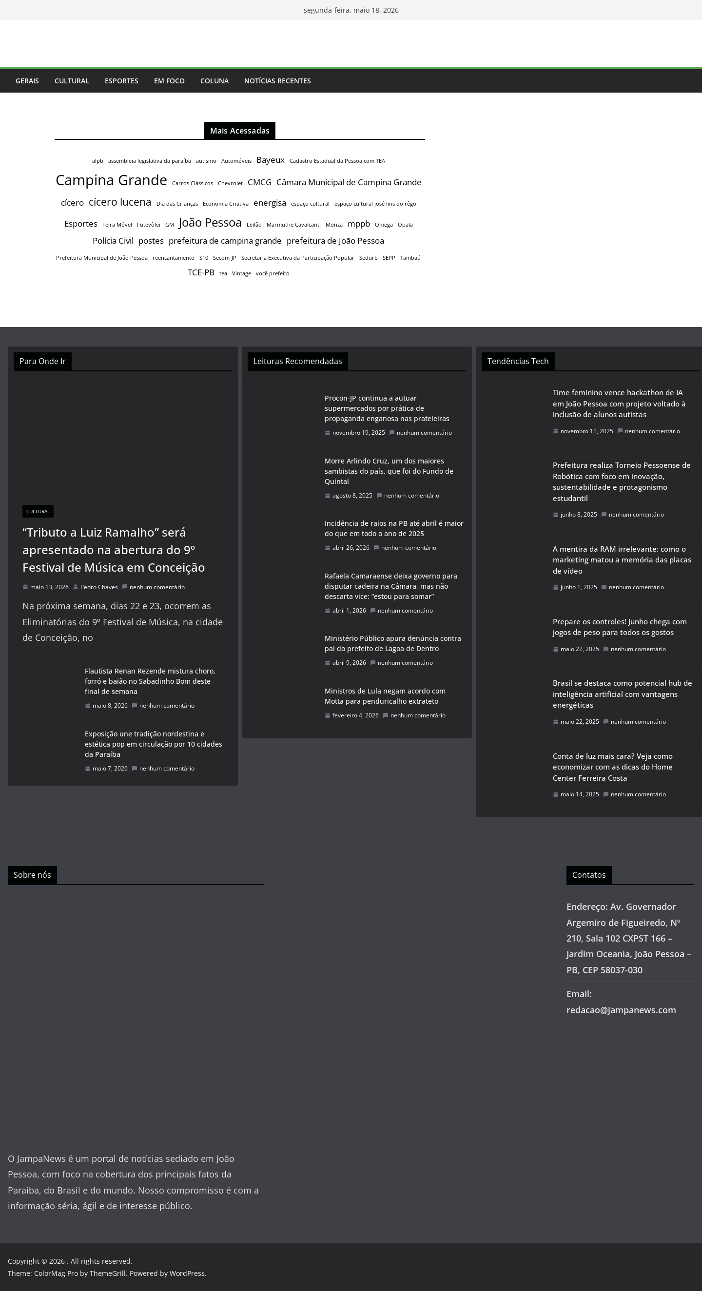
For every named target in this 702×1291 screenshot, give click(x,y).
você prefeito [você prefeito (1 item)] (273, 273)
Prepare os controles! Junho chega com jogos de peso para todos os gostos (620, 627)
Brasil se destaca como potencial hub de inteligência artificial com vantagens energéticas (622, 694)
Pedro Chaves (99, 587)
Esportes (121, 80)
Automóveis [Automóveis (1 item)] (236, 160)
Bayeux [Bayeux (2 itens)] (270, 159)
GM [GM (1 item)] (169, 224)
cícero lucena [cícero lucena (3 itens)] (120, 202)
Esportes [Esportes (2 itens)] (81, 223)
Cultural (72, 80)
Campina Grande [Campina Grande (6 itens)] (111, 180)
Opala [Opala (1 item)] (405, 224)
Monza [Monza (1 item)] (334, 224)
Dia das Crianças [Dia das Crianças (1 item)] (177, 203)
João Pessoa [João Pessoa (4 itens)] (210, 222)
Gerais (27, 80)
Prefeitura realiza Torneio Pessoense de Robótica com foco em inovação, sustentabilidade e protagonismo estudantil (622, 481)
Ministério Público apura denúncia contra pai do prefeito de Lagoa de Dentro (393, 643)
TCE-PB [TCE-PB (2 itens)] (201, 272)
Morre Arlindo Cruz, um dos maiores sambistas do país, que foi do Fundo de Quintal (389, 471)
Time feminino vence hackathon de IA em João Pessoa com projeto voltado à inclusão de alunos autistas (619, 403)
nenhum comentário (153, 587)
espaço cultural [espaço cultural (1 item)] (310, 203)
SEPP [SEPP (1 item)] (389, 257)
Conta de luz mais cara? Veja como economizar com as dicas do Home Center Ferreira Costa (613, 767)
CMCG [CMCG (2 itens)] (260, 182)
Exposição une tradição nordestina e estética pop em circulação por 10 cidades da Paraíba (153, 744)
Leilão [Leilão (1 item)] (254, 224)
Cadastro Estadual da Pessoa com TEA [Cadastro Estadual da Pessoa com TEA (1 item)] (337, 160)
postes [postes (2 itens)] (151, 240)
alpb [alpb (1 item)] (97, 160)
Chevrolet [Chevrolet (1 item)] (230, 183)
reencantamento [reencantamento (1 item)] (174, 257)
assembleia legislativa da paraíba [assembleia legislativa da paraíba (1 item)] (149, 160)
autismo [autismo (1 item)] (206, 160)
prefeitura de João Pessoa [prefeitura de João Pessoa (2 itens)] (335, 240)
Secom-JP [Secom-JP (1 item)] (224, 257)
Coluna (214, 80)
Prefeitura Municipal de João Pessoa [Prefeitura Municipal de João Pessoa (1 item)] (102, 257)
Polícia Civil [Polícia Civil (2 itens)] (113, 240)
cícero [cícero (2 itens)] (72, 202)
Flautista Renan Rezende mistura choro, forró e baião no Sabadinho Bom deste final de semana (150, 681)
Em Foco (169, 80)
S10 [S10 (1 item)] (203, 257)
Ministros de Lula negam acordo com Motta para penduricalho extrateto (385, 696)
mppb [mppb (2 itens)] (359, 223)
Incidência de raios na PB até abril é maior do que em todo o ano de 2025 (394, 528)
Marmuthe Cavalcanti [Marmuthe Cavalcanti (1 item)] (294, 224)
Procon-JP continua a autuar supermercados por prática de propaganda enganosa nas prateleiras (387, 408)
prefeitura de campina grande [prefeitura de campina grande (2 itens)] (225, 240)
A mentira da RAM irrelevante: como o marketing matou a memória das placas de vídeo (622, 560)
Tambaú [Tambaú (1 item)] (410, 257)
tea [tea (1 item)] (223, 273)
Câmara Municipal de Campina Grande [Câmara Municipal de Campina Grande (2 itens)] (349, 182)
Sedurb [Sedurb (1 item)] (368, 257)
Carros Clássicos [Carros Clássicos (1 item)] (192, 183)
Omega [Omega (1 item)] (384, 224)
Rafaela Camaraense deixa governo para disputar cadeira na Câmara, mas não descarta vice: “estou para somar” (391, 586)
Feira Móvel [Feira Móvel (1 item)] (117, 224)
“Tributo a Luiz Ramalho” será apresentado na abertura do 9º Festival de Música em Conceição (113, 549)
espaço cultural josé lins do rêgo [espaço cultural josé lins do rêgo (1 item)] (375, 203)
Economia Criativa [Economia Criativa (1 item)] (226, 203)
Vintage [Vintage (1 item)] (241, 273)
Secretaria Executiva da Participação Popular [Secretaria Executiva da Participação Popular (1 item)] (297, 257)
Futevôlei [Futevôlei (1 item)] (148, 224)
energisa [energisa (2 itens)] (270, 202)
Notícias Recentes (277, 80)
